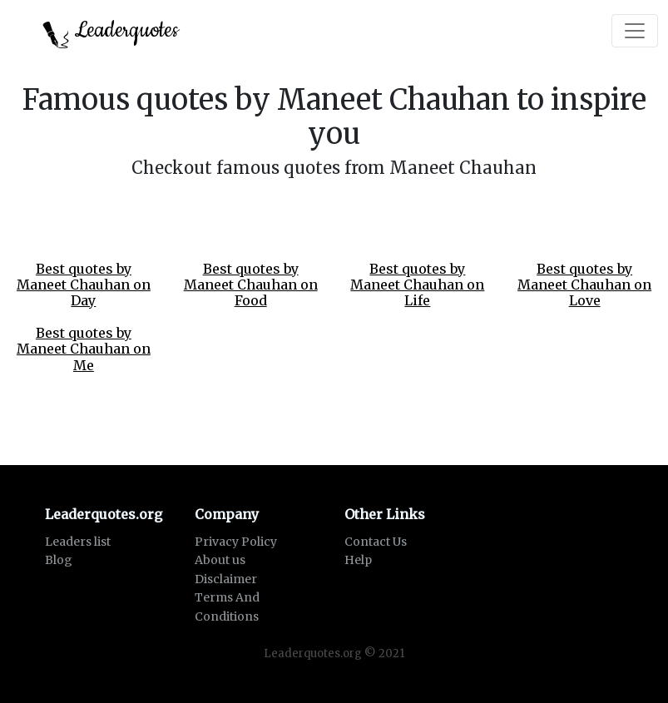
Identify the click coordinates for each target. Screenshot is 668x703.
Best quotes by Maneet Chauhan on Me (84, 348)
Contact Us (375, 541)
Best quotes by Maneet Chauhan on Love (584, 284)
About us (220, 559)
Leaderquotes (110, 32)
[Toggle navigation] (634, 30)
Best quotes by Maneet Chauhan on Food (251, 284)
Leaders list (78, 541)
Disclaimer (226, 579)
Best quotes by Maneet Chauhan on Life (417, 284)
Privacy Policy (236, 541)
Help (358, 559)
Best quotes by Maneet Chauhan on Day (84, 284)
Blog (58, 559)
